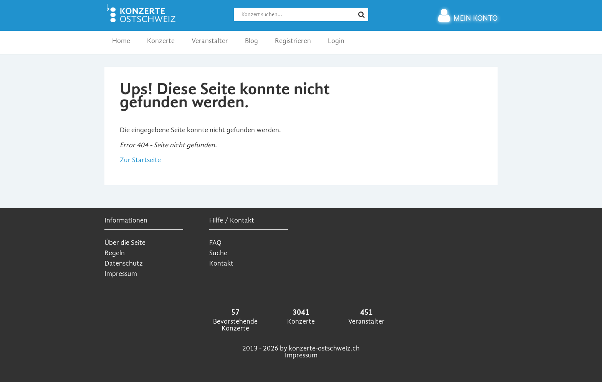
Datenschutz (123, 263)
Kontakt (221, 263)
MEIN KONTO (468, 18)
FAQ (215, 243)
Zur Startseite (140, 160)
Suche (218, 253)
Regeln (114, 253)
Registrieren (293, 41)
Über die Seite (125, 243)
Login (336, 41)
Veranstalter (210, 41)
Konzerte (161, 41)
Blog (251, 41)
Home (121, 41)
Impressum (120, 274)
